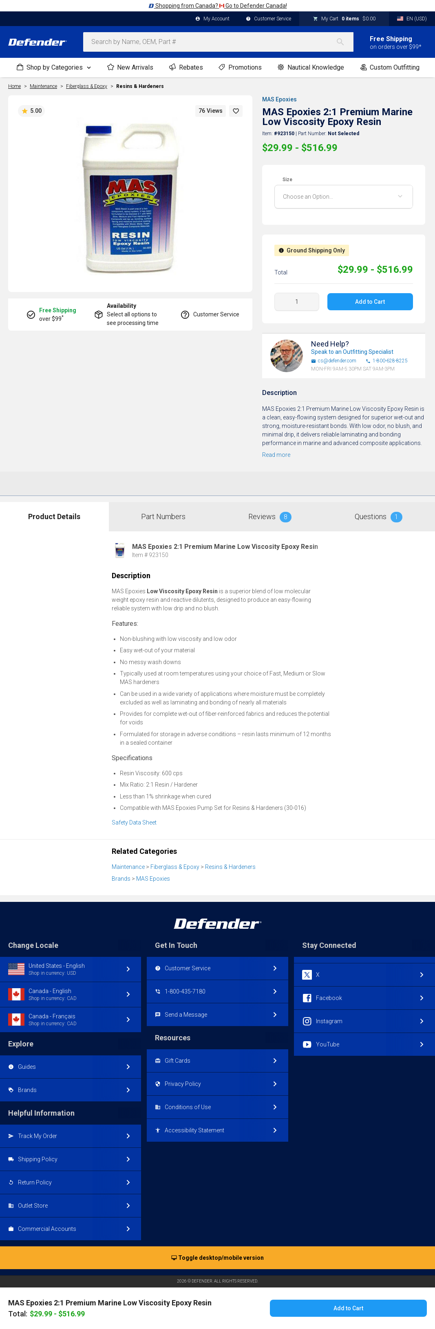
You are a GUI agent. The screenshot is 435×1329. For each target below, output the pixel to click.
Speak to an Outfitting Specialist (352, 352)
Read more (276, 455)
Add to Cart (370, 301)
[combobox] (218, 42)
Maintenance (128, 867)
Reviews (269, 517)
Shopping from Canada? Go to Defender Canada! (217, 5)
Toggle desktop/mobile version (217, 1258)
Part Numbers (163, 516)
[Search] (344, 42)
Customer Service (268, 19)
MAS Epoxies (279, 99)
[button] (236, 111)
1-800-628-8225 (387, 361)
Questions (378, 517)
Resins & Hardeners (140, 86)
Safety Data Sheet (134, 822)
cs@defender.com (333, 361)
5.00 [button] (31, 111)
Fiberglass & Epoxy (174, 867)
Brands (121, 878)
